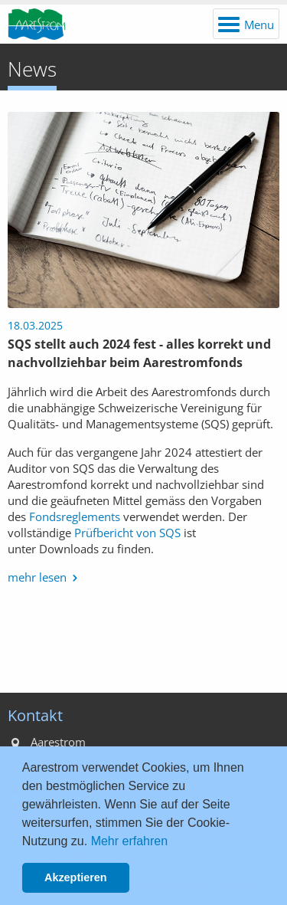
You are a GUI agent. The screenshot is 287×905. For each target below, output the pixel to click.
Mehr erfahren (129, 841)
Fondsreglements (74, 516)
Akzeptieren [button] (75, 877)
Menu (259, 24)
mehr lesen (37, 577)
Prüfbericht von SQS (127, 532)
